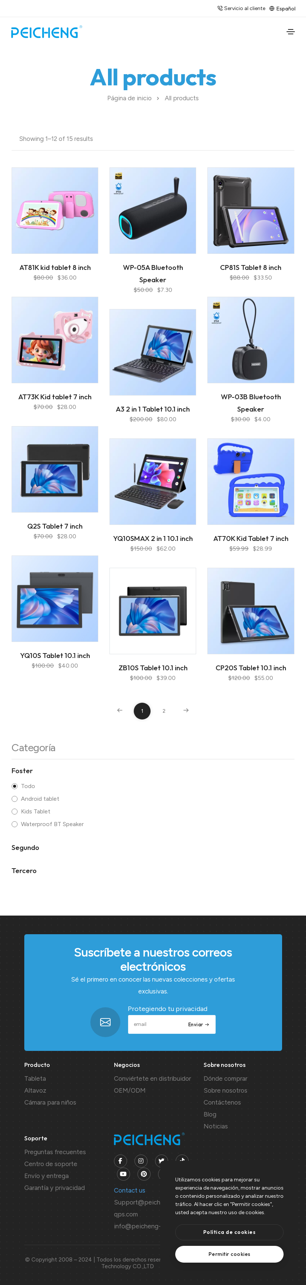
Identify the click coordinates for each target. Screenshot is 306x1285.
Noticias (216, 1126)
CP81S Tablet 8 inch (250, 267)
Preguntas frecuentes (55, 1152)
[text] (229, 1254)
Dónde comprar (225, 1078)
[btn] (229, 1232)
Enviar (199, 1024)
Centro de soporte (50, 1164)
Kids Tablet (35, 811)
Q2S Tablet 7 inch (55, 526)
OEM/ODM (130, 1090)
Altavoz (35, 1090)
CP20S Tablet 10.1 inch (251, 667)
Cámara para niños (50, 1102)
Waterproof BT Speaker (52, 824)
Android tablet (40, 798)
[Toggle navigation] (291, 31)
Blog (210, 1114)
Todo (28, 786)
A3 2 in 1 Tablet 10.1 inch (153, 408)
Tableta (35, 1078)
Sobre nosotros (225, 1090)
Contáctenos (222, 1102)
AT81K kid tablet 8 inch (55, 267)
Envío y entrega (46, 1176)
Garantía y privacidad (54, 1187)
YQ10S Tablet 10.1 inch (55, 655)
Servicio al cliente (240, 8)
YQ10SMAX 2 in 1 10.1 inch (153, 538)
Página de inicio (129, 98)
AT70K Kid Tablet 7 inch (250, 538)
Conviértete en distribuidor (152, 1078)
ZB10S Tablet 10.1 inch (153, 667)
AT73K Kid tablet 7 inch (55, 396)
